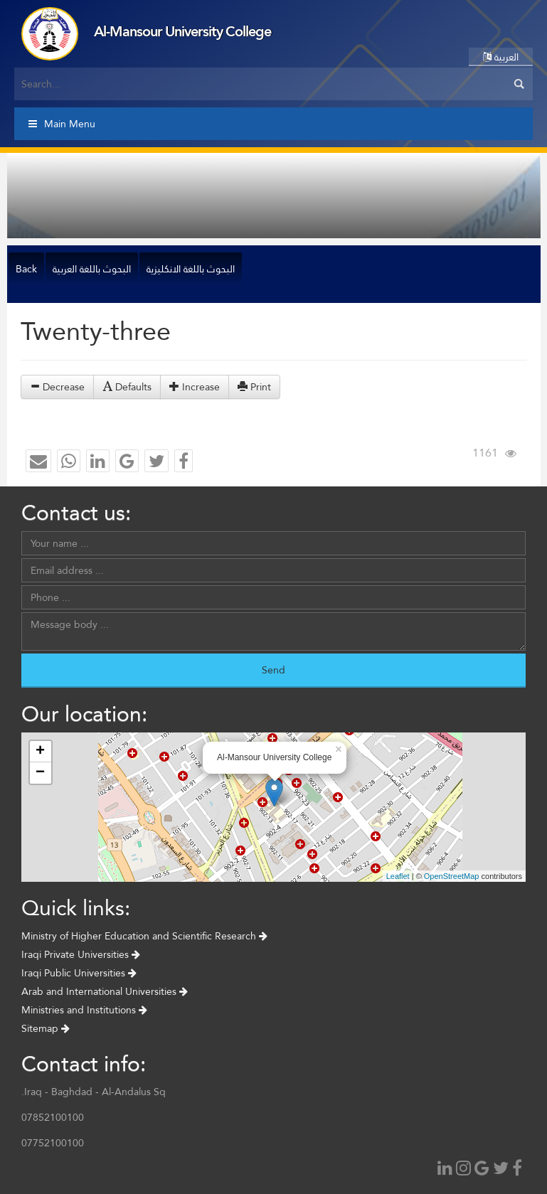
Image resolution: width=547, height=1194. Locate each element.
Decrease (57, 387)
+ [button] (40, 751)
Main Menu (61, 123)
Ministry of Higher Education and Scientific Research (144, 936)
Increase (194, 387)
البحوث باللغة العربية (92, 269)
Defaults (127, 387)
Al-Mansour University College (182, 31)
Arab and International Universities (104, 991)
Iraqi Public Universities (79, 973)
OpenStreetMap (451, 876)
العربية (501, 57)
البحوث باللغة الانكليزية (191, 269)
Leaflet (398, 876)
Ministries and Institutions (84, 1010)
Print (254, 387)
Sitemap (45, 1028)
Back (26, 269)
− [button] (40, 773)
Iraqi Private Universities (80, 954)
